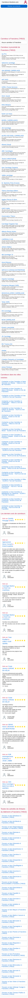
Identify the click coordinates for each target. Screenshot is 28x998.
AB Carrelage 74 (7, 254)
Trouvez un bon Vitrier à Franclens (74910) (13, 982)
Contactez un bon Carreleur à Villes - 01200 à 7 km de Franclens (14, 480)
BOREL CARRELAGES (10, 120)
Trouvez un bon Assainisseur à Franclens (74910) (12, 849)
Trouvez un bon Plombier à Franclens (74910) (11, 949)
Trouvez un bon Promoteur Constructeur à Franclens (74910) (13, 954)
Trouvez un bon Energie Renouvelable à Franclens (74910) (13, 882)
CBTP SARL (6, 208)
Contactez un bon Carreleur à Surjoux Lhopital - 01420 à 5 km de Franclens (14, 436)
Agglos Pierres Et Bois (9, 199)
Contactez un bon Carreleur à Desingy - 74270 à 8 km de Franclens (12, 507)
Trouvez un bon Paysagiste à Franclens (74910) (12, 927)
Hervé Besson (6, 262)
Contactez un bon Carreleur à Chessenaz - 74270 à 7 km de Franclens (12, 486)
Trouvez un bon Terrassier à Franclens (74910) (11, 976)
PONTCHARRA (7, 546)
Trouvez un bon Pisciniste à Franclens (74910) (11, 938)
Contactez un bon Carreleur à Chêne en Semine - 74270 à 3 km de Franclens (13, 409)
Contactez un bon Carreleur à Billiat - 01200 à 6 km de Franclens (14, 449)
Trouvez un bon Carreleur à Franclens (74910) (11, 855)
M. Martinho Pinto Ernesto (10, 183)
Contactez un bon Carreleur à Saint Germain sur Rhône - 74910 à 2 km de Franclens (14, 383)
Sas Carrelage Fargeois (10, 167)
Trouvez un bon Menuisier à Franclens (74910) (11, 921)
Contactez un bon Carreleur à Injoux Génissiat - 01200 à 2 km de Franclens (14, 390)
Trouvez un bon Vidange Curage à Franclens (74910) (13, 987)
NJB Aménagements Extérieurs (7, 756)
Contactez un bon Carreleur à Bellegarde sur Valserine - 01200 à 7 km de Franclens (13, 493)
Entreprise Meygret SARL (10, 285)
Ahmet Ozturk (6, 144)
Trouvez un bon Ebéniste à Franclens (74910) (11, 833)
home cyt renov (7, 113)
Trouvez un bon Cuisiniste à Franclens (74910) (11, 838)
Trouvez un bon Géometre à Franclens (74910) (11, 844)
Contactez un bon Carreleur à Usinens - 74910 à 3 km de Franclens (12, 423)
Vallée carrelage (7, 175)
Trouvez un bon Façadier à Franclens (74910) (11, 893)
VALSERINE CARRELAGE (11, 70)
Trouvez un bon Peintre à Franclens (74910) (14, 932)
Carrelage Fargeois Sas (10, 223)
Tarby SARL (6, 302)
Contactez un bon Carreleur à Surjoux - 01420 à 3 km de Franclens (12, 416)
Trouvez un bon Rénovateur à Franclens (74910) (12, 965)
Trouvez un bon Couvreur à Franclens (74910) (11, 871)
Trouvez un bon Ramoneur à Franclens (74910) (11, 960)
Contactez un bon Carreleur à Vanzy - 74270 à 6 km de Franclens (14, 455)
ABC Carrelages (7, 151)
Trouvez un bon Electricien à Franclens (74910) (11, 877)
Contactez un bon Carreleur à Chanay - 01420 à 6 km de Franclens (12, 461)
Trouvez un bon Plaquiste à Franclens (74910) (11, 943)
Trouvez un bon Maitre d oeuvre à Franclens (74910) (13, 916)
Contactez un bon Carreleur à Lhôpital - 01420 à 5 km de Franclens (12, 443)
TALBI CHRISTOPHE (9, 158)
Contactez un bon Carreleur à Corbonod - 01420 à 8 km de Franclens (12, 500)
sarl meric (5, 79)
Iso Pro (4, 54)
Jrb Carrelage (6, 128)
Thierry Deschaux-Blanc (10, 190)
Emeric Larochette (8, 327)
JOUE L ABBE (7, 761)
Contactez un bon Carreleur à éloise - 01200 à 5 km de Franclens (14, 429)
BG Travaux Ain (7, 344)
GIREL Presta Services (9, 87)
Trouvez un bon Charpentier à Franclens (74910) (12, 860)
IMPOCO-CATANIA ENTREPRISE (13, 270)
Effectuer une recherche (14, 6)
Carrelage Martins (8, 586)
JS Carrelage (6, 336)
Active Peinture (7, 367)
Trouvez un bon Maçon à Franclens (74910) (14, 910)
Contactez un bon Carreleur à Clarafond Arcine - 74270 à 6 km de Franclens (14, 474)
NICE (12, 520)
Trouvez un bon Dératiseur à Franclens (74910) (11, 816)
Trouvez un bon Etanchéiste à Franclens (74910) (12, 888)
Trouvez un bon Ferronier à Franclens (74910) (11, 899)
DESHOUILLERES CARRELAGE (13, 293)
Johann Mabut (6, 247)
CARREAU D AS (7, 239)
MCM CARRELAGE (8, 319)
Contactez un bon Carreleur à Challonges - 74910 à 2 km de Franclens (12, 402)
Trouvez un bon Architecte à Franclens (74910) (11, 822)
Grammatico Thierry (8, 216)
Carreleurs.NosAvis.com (10, 2)
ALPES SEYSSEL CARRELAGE (13, 135)
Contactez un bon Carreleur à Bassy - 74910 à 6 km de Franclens (14, 467)
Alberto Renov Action (9, 231)
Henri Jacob (6, 96)
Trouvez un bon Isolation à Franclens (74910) (11, 905)
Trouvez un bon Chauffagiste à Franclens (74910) (12, 866)
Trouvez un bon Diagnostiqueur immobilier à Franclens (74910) (12, 827)
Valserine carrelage (8, 62)
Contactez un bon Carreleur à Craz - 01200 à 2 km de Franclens (14, 396)
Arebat (4, 350)
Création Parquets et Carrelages (13, 359)
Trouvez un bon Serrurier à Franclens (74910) (11, 971)
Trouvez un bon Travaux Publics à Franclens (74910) (13, 993)
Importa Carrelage (8, 278)
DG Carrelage (6, 310)
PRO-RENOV (6, 104)
